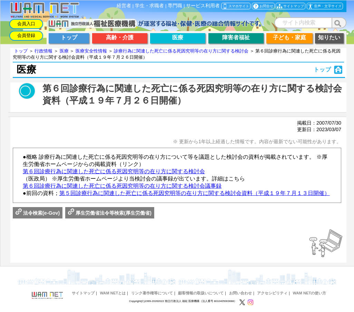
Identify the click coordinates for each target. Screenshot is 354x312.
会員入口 (26, 23)
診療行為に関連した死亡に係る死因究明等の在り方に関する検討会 (181, 50)
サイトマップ (83, 293)
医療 (64, 50)
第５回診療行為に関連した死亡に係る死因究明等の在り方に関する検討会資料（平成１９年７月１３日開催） (194, 193)
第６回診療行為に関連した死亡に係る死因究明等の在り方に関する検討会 (114, 171)
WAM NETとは (113, 293)
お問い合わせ (240, 293)
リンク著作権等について (152, 293)
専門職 (175, 5)
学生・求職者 (149, 5)
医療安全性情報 (91, 50)
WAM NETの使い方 (309, 293)
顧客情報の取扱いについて (201, 293)
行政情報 (43, 50)
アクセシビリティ (272, 293)
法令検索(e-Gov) (38, 213)
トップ (21, 50)
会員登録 (26, 35)
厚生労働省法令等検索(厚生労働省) (109, 213)
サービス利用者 (203, 5)
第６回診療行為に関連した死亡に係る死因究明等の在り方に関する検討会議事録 (122, 186)
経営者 (124, 5)
